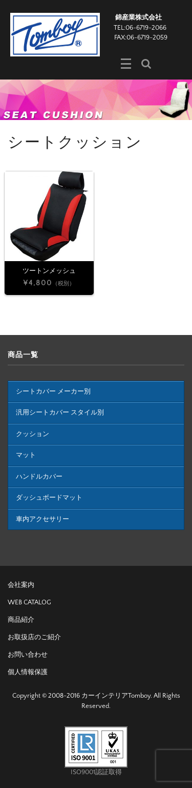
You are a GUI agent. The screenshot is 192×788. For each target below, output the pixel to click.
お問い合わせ (28, 654)
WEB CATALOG (29, 602)
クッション (32, 434)
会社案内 (21, 584)
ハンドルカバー (39, 476)
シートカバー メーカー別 (53, 391)
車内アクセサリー (42, 519)
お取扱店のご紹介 (34, 637)
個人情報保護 (28, 672)
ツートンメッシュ (49, 270)
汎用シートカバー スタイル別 (60, 412)
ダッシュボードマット (49, 497)
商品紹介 (21, 619)
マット (26, 455)
